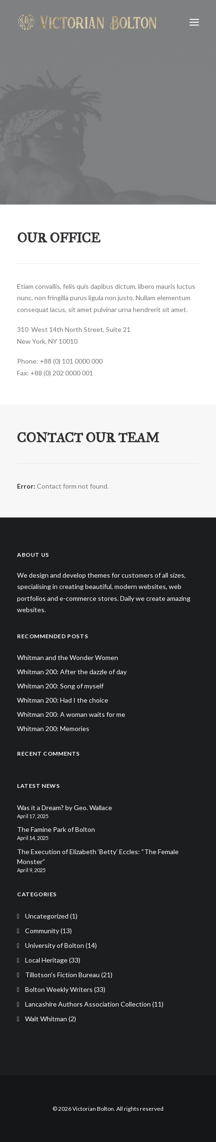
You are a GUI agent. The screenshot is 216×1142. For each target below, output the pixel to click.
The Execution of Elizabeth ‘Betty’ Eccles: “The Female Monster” (98, 856)
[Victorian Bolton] (87, 22)
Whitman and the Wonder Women (67, 657)
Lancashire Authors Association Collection (88, 1004)
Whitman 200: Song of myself (60, 686)
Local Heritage (46, 960)
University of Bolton (54, 945)
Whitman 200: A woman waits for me (71, 714)
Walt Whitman (46, 1019)
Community (42, 931)
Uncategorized (47, 916)
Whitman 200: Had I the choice (62, 700)
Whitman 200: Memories (53, 728)
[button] (194, 22)
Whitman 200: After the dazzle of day (72, 672)
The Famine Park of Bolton (56, 829)
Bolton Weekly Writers (59, 989)
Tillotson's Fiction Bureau (62, 975)
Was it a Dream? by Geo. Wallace (64, 807)
